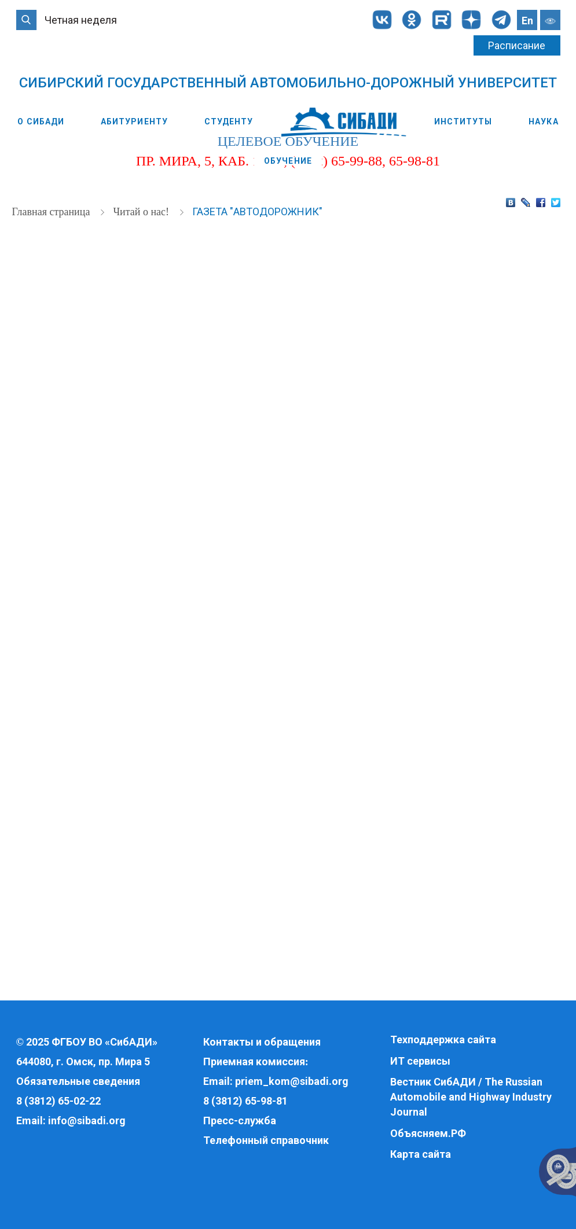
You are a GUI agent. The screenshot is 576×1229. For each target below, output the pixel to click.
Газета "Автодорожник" (257, 210)
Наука (544, 121)
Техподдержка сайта (443, 1039)
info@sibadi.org (87, 1120)
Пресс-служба (239, 1120)
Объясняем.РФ (428, 1133)
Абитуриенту (134, 121)
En (527, 20)
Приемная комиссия (254, 1061)
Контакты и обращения (262, 1042)
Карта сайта (420, 1154)
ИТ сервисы (420, 1061)
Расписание (516, 45)
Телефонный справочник (266, 1140)
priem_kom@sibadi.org (291, 1081)
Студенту (229, 121)
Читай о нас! (142, 210)
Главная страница (52, 210)
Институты (463, 121)
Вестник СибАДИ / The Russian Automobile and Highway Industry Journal (471, 1096)
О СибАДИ (40, 121)
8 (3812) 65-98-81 (245, 1101)
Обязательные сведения (78, 1081)
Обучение (288, 160)
